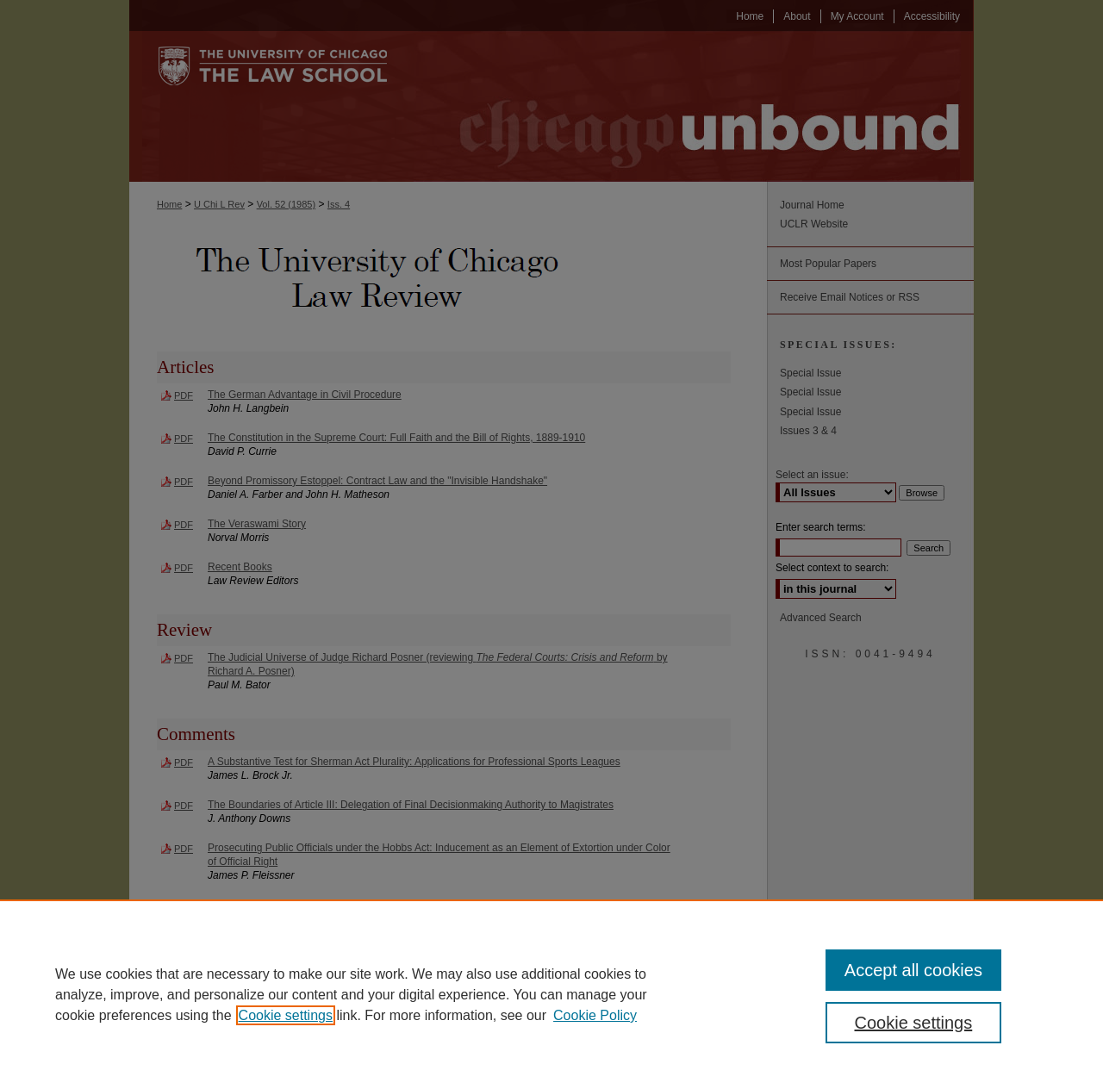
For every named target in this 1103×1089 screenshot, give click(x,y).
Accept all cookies (913, 970)
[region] (551, 994)
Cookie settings (286, 1015)
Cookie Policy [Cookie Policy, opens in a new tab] (595, 1015)
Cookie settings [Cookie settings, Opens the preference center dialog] (914, 1022)
